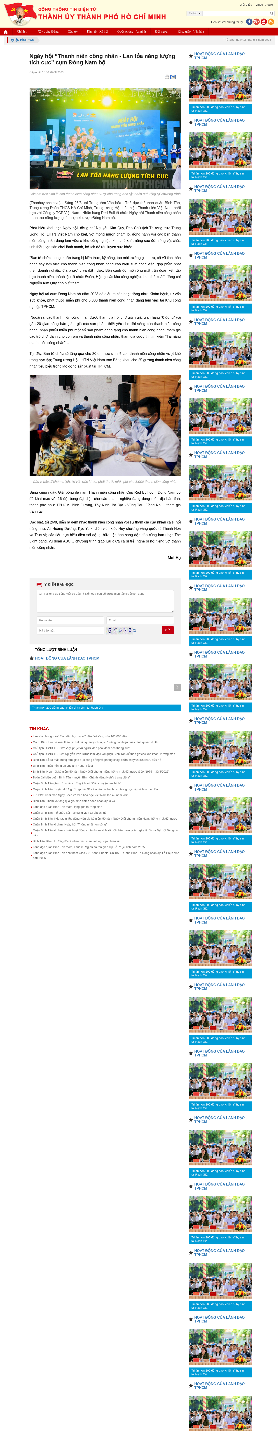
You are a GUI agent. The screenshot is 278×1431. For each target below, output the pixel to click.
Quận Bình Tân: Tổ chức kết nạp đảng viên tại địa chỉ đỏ (70, 812)
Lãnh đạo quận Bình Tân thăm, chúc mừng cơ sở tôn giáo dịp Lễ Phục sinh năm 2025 (89, 847)
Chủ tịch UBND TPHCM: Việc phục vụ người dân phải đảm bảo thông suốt (81, 748)
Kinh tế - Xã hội (97, 31)
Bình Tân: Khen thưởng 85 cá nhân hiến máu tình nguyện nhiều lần (77, 841)
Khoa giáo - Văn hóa (191, 31)
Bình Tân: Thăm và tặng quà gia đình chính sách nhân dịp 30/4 (74, 801)
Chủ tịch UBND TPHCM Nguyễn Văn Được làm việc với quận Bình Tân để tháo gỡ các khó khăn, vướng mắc (104, 754)
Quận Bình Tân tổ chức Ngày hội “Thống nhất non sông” (70, 824)
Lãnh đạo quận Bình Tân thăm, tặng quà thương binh (67, 807)
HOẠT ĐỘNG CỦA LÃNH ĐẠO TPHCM (67, 658)
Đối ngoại (161, 31)
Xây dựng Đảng (48, 31)
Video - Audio (264, 4)
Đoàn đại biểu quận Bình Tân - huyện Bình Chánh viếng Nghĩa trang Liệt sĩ (81, 777)
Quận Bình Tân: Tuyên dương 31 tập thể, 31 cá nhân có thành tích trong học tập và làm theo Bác (96, 789)
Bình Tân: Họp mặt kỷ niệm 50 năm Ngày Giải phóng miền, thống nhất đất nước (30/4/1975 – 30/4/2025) (101, 771)
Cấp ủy (73, 31)
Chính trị (22, 31)
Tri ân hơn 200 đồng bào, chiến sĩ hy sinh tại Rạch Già (67, 707)
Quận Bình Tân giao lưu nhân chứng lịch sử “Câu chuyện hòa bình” (77, 783)
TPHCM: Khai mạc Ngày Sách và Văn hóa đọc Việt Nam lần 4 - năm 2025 (81, 795)
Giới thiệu (246, 4)
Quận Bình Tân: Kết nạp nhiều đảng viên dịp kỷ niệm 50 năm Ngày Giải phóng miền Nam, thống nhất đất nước (105, 818)
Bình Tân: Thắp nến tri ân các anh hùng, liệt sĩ (63, 765)
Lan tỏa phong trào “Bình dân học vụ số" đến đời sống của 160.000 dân (80, 736)
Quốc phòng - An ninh (131, 31)
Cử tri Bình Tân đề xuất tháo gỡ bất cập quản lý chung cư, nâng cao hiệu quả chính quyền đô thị (95, 742)
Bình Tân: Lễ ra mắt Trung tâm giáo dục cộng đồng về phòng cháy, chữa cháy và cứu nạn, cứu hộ (97, 759)
